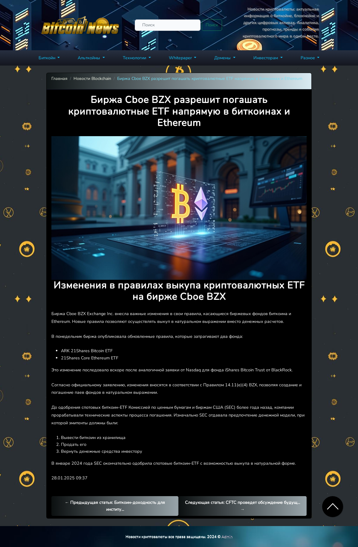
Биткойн (47, 58)
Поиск (212, 25)
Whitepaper (181, 58)
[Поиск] (168, 25)
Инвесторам (266, 58)
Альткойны (89, 58)
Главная (59, 78)
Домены (223, 58)
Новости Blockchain (92, 78)
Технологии (135, 58)
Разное (308, 58)
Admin (226, 536)
